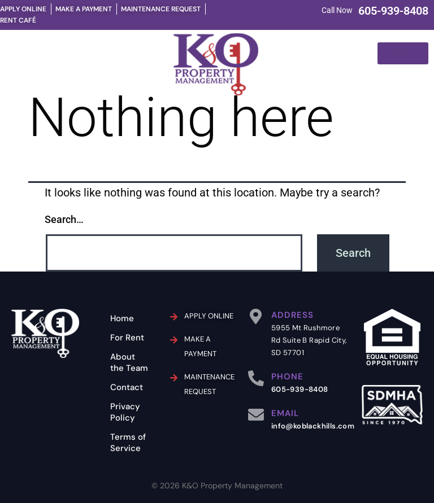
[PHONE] (256, 378)
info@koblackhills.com (312, 426)
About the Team (129, 362)
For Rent (127, 337)
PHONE (287, 376)
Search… (64, 219)
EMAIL (285, 413)
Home (122, 318)
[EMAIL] (256, 415)
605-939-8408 (393, 11)
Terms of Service (128, 442)
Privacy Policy (125, 412)
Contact (126, 387)
